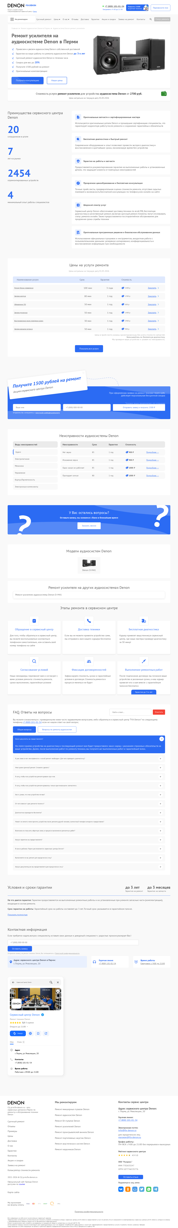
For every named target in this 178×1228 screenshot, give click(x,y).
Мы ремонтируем (21, 19)
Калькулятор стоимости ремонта (24, 1164)
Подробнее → (152, 453)
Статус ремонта (162, 19)
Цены (57, 19)
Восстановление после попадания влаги (37, 322)
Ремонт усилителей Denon (68, 1120)
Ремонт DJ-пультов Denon (67, 1114)
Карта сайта (13, 1186)
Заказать (154, 289)
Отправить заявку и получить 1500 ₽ (95, 408)
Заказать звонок (89, 531)
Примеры (12, 1125)
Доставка (85, 19)
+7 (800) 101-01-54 (114, 6)
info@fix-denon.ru (127, 1124)
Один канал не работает (73, 469)
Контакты (141, 19)
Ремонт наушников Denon (68, 1143)
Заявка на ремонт (126, 19)
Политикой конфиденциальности (67, 947)
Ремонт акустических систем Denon (72, 1137)
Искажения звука (70, 461)
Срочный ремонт (43, 19)
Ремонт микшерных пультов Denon (72, 1103)
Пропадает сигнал (70, 476)
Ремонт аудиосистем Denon (68, 1109)
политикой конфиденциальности (47, 414)
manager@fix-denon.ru (129, 1131)
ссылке (22, 1178)
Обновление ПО (25, 305)
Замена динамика (26, 313)
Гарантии (95, 19)
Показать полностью (18, 915)
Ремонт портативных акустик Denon (72, 1131)
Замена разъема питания (29, 330)
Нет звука (67, 453)
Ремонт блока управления (30, 289)
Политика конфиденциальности (89, 1210)
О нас (66, 19)
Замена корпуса (25, 297)
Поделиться (120, 1183)
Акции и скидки (109, 19)
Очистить (159, 720)
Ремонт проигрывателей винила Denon (74, 1126)
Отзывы (75, 19)
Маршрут (18, 1027)
